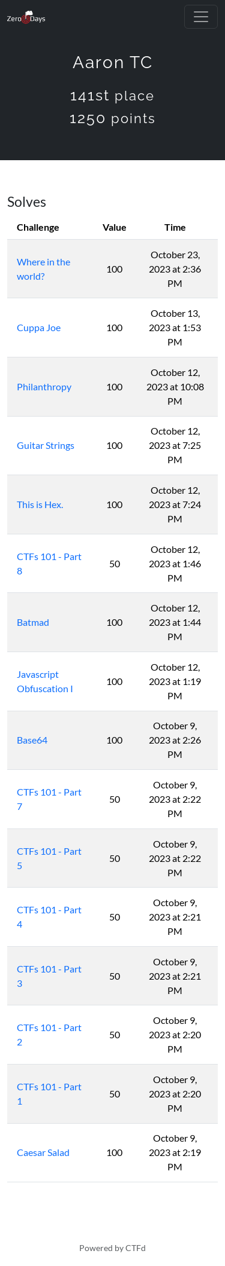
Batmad (33, 622)
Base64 (32, 739)
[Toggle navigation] (201, 17)
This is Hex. (40, 504)
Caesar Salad (43, 1152)
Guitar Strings (45, 445)
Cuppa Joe (39, 327)
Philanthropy (44, 386)
